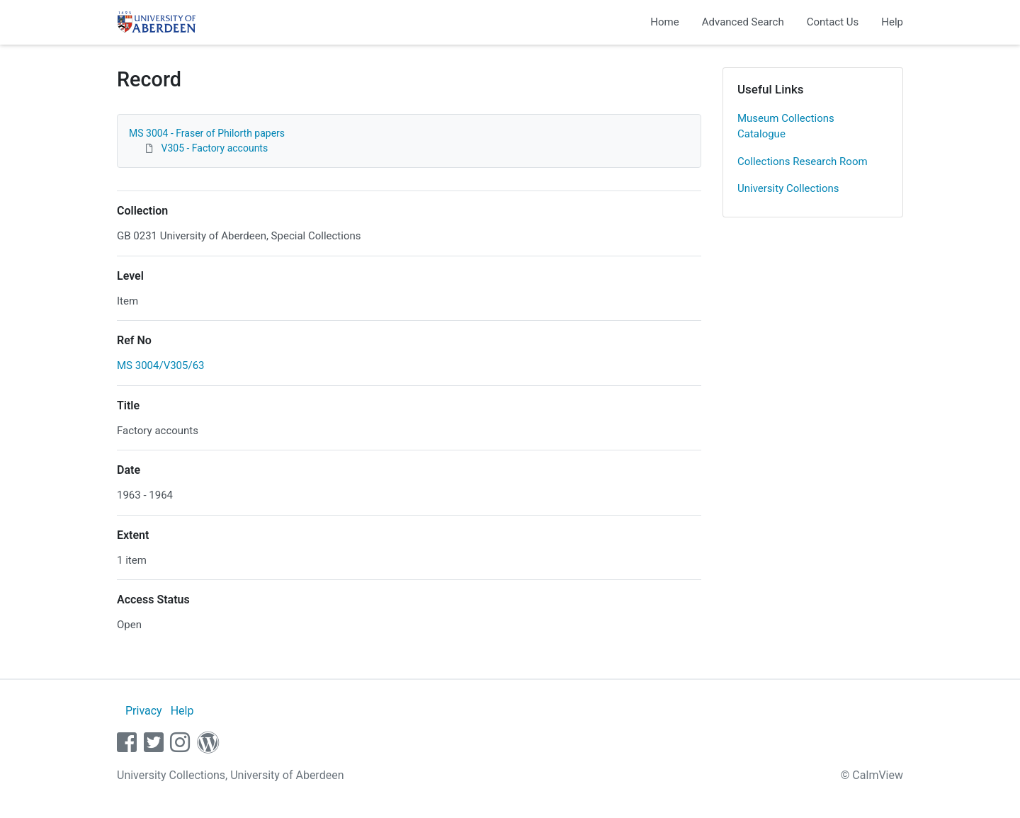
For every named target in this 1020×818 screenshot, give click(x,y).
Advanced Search (743, 22)
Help (892, 22)
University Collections (788, 188)
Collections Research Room (802, 161)
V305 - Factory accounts (214, 148)
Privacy (143, 710)
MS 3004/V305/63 (161, 365)
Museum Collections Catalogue (785, 126)
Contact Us (833, 22)
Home (664, 22)
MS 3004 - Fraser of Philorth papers (207, 133)
